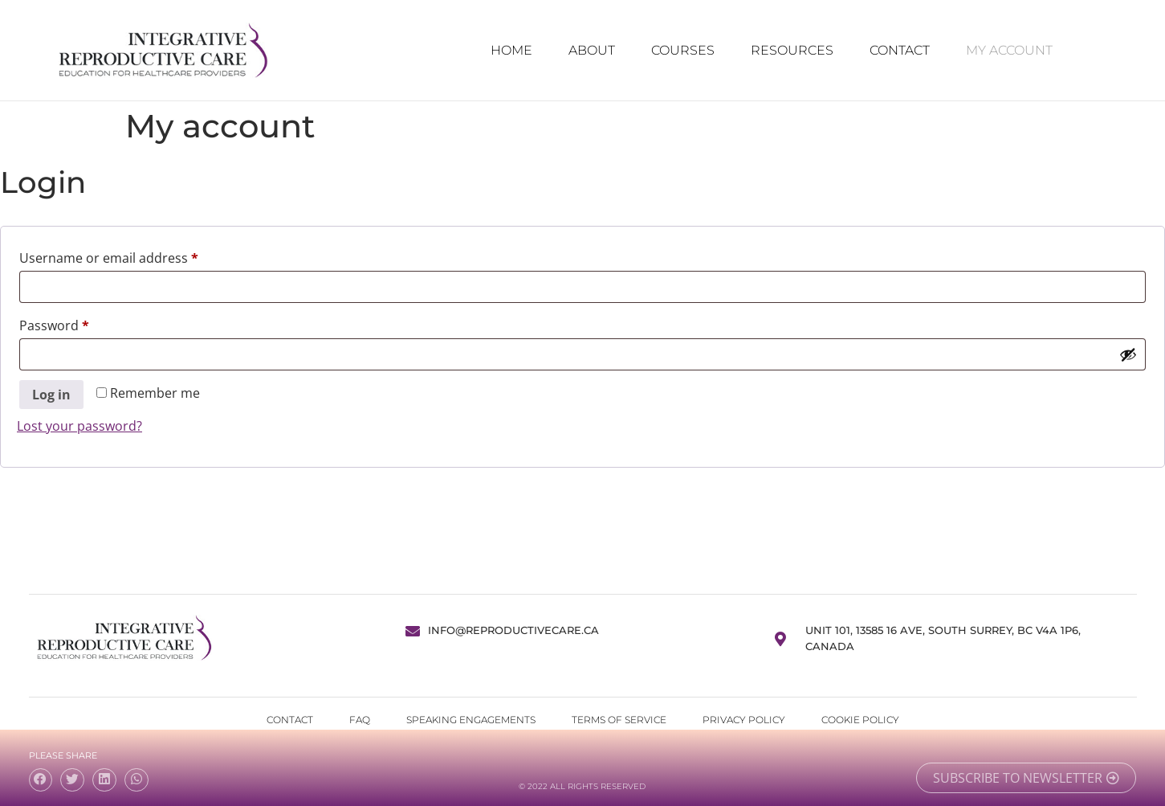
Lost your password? (79, 426)
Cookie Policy (860, 720)
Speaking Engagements (471, 720)
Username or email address (136, 256)
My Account (1009, 50)
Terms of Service (619, 720)
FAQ (359, 720)
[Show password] (1128, 354)
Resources (792, 50)
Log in (51, 394)
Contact (900, 50)
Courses (683, 50)
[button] (41, 780)
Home (511, 50)
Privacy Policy (744, 720)
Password (81, 323)
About (591, 50)
